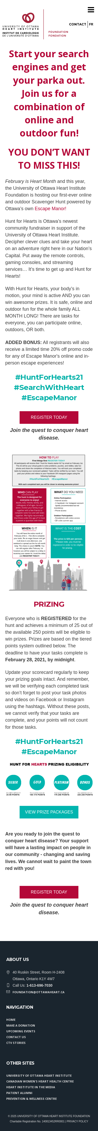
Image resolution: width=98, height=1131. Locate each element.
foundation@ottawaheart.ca (39, 992)
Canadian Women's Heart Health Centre (40, 1081)
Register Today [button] (49, 417)
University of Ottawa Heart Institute (39, 1075)
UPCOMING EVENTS (20, 1031)
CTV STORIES (16, 1043)
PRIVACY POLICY (77, 1121)
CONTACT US (16, 1037)
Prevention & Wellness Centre (31, 1099)
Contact (77, 24)
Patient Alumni (19, 1093)
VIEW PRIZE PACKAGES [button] (49, 812)
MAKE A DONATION (20, 1025)
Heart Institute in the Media (30, 1087)
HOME (10, 1020)
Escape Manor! (50, 208)
